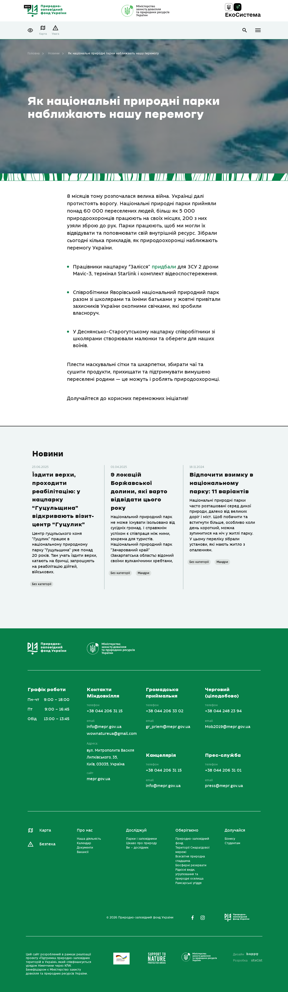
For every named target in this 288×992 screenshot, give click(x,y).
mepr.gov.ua (98, 779)
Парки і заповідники (141, 838)
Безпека (47, 844)
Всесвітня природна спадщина (190, 859)
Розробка (247, 960)
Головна (34, 53)
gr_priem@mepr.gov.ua (168, 727)
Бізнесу (230, 838)
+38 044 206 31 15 (105, 711)
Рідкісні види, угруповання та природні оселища (189, 874)
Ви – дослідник (137, 847)
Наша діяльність (89, 838)
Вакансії (82, 852)
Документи (85, 847)
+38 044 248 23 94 (223, 711)
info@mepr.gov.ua (104, 727)
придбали (164, 267)
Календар (84, 843)
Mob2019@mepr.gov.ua (227, 727)
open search (245, 30)
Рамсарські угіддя (188, 883)
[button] (30, 30)
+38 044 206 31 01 (223, 770)
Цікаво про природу (141, 843)
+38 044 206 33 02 (164, 711)
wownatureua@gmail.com (112, 733)
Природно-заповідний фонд (192, 841)
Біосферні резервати (190, 865)
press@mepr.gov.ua (224, 786)
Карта (43, 33)
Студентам (232, 843)
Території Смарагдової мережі (192, 850)
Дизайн (245, 954)
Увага (55, 33)
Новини (54, 53)
